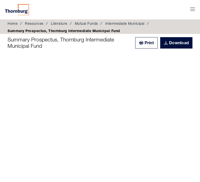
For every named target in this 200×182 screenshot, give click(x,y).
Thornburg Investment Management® (17, 9)
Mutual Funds (86, 23)
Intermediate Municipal (125, 23)
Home (13, 23)
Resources (34, 23)
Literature (59, 23)
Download (179, 42)
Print (149, 42)
